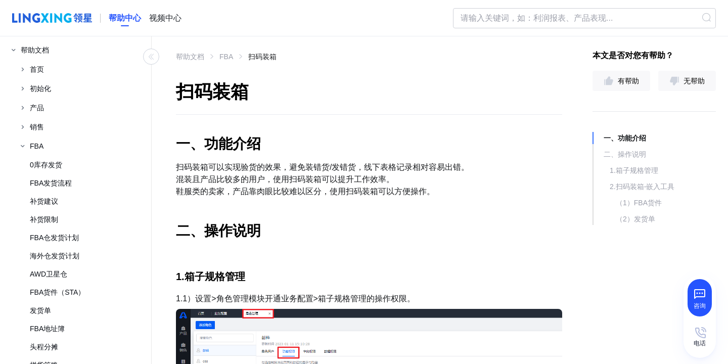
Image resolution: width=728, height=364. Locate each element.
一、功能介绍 (625, 138)
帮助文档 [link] (190, 57)
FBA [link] (226, 57)
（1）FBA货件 (639, 203)
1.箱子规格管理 (634, 170)
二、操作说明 (625, 154)
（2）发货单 (635, 219)
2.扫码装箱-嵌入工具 (642, 187)
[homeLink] (125, 18)
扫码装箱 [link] (262, 57)
